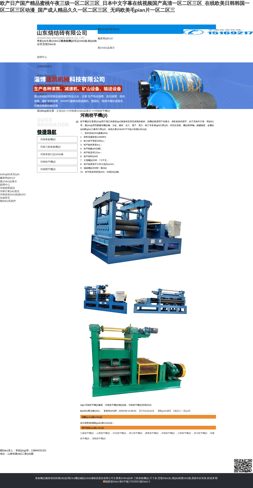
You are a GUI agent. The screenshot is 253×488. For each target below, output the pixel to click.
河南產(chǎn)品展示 (80, 110)
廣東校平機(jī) (152, 433)
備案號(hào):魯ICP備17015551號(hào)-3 (126, 481)
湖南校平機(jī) (98, 438)
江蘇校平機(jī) (87, 433)
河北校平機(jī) (119, 433)
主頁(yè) (61, 110)
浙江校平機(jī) (135, 433)
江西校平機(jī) (184, 433)
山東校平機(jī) (103, 433)
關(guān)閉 (164, 411)
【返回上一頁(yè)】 (181, 411)
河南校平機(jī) (102, 110)
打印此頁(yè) (146, 411)
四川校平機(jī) (200, 433)
